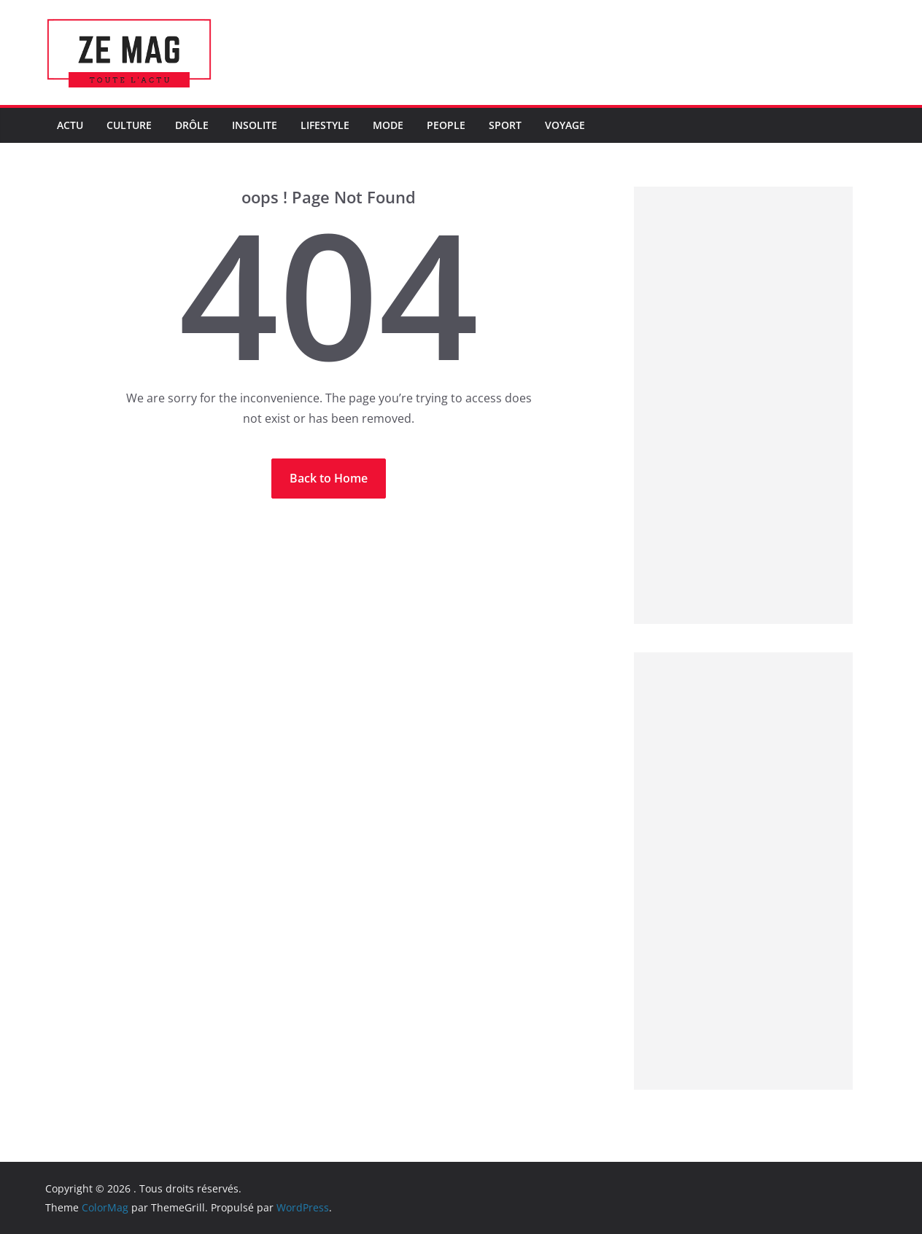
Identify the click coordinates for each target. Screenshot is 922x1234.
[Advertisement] (743, 405)
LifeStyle (325, 125)
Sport (505, 125)
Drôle (192, 125)
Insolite (254, 125)
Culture (129, 125)
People (446, 125)
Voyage (565, 125)
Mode (388, 125)
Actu (70, 125)
